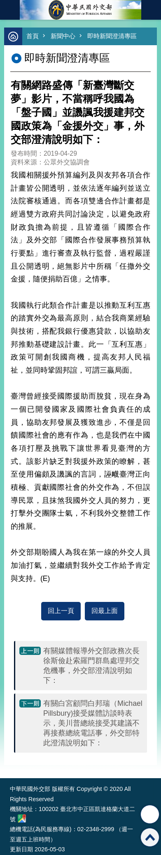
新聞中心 (63, 35)
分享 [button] (149, 814)
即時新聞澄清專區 (112, 35)
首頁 (32, 35)
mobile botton (10, 10)
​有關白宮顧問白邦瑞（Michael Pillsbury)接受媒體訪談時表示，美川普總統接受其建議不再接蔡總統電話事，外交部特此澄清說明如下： (92, 723)
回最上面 (104, 610)
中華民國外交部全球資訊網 (80, 10)
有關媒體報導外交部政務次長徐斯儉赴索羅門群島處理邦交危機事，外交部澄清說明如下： (91, 665)
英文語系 (151, 10)
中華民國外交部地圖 (22, 818)
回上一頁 (61, 610)
